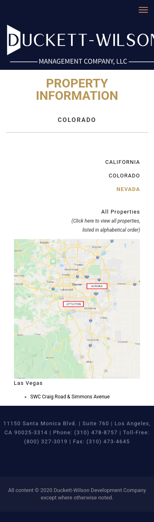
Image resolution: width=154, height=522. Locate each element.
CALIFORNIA (122, 162)
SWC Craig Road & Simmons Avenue (70, 397)
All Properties (105, 221)
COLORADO (124, 175)
